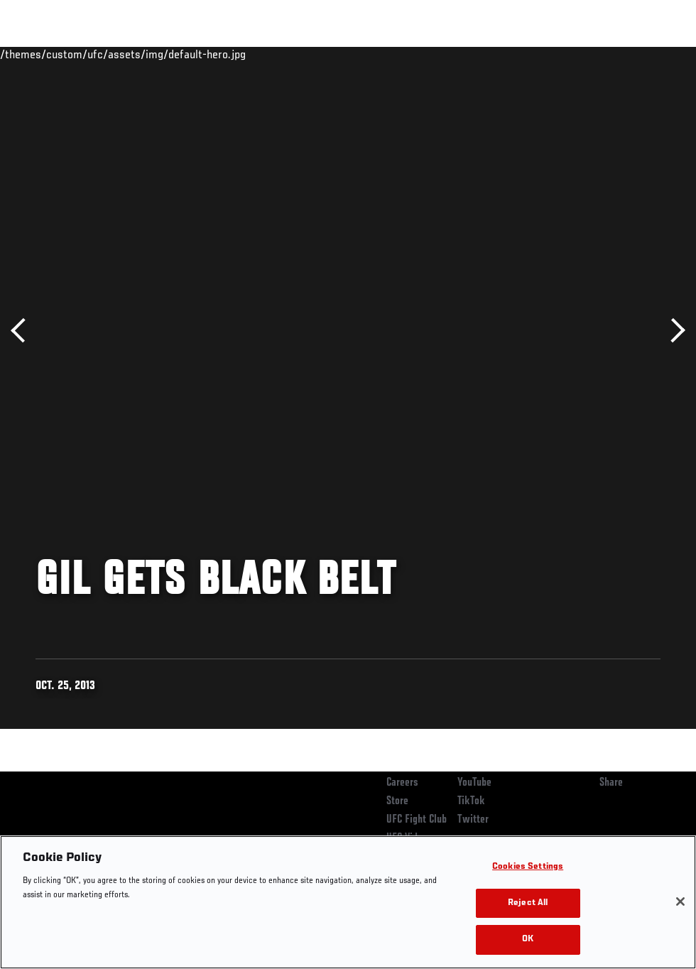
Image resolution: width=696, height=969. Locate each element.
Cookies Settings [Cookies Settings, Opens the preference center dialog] (527, 867)
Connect (422, 54)
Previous (23, 330)
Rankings (99, 54)
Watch (479, 54)
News (217, 54)
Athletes (162, 54)
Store (397, 801)
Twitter (473, 819)
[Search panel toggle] (649, 54)
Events (39, 54)
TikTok (471, 801)
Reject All (528, 903)
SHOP (611, 54)
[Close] (680, 901)
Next (672, 330)
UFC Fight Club (416, 819)
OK (527, 939)
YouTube (474, 782)
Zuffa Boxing (548, 54)
